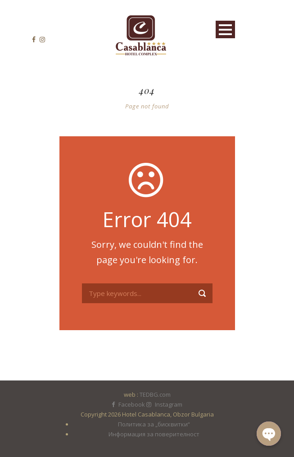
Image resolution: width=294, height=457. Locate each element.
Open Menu (225, 29)
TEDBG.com (155, 394)
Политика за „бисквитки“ (154, 424)
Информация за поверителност (154, 434)
